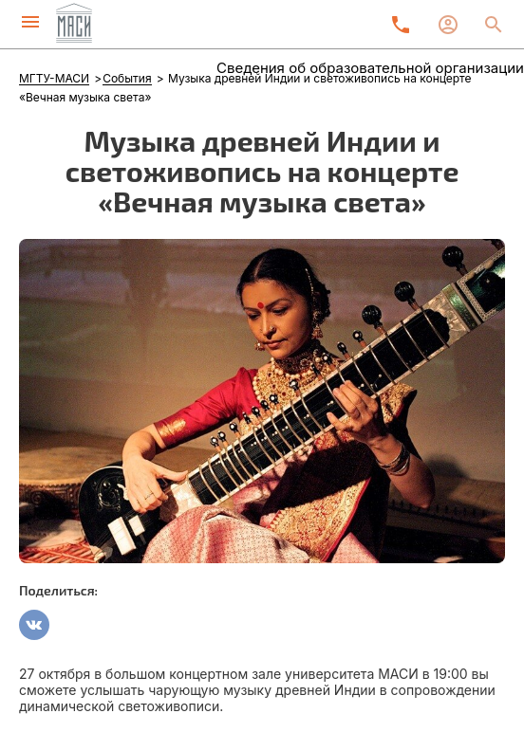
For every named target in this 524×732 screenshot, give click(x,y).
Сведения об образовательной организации (370, 68)
